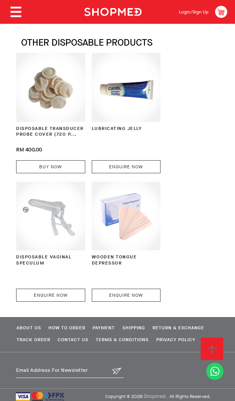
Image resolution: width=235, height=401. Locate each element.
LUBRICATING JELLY (110, 120)
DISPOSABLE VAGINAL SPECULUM (180, 124)
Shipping (145, 312)
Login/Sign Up (191, 11)
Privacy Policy (99, 336)
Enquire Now (114, 158)
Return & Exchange (41, 323)
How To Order (69, 312)
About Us (27, 312)
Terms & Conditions (41, 336)
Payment (111, 312)
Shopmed (154, 392)
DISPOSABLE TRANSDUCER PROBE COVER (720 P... (43, 127)
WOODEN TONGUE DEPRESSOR (39, 244)
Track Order (96, 323)
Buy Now (46, 158)
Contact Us (139, 323)
